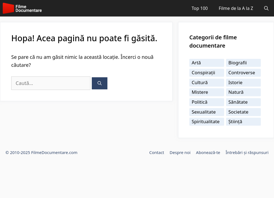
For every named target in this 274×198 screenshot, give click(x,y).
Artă (196, 62)
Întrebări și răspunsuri (247, 152)
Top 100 (200, 8)
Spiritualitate (206, 121)
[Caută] (99, 83)
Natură (236, 92)
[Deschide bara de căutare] (266, 8)
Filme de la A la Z (236, 8)
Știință (235, 121)
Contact (156, 152)
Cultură (200, 82)
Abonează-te (208, 152)
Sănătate (238, 102)
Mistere (200, 92)
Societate (239, 112)
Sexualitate (204, 112)
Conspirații (203, 72)
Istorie (235, 82)
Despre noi (180, 152)
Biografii (238, 62)
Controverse (242, 72)
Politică (200, 102)
